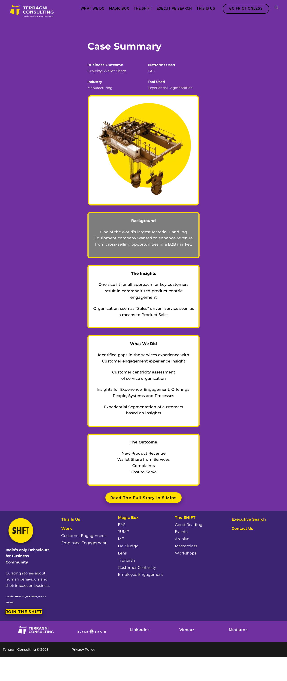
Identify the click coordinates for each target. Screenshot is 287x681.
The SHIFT (143, 8)
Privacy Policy (83, 649)
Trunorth (126, 560)
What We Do (92, 8)
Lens (122, 553)
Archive (182, 539)
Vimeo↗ (186, 629)
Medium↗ (238, 629)
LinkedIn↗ (140, 629)
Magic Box (119, 8)
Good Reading (188, 524)
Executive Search (174, 8)
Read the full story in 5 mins (143, 497)
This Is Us (205, 8)
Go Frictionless (246, 8)
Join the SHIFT (24, 611)
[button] (276, 8)
